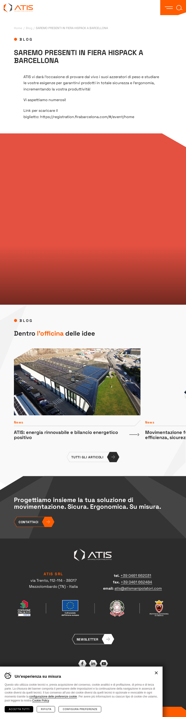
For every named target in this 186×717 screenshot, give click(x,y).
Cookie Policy (40, 700)
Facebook (82, 663)
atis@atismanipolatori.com (138, 588)
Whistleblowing (107, 691)
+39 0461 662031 (136, 575)
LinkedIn (93, 663)
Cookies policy (103, 687)
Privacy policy (82, 687)
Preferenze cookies (81, 691)
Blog (29, 28)
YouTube (104, 663)
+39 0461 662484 (136, 581)
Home (18, 28)
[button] (169, 8)
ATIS (18, 8)
